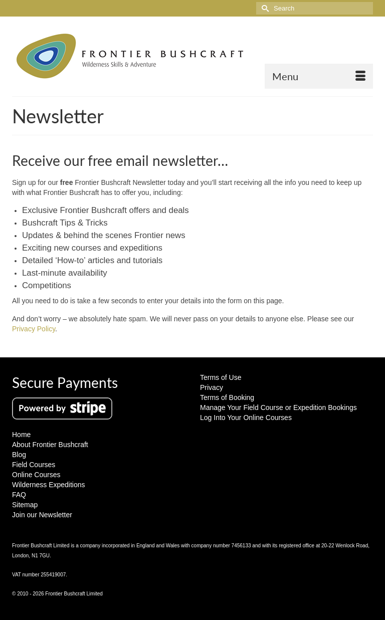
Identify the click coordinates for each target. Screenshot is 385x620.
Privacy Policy (33, 329)
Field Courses (33, 465)
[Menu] (319, 76)
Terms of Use (220, 377)
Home (21, 435)
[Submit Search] (263, 8)
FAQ (19, 495)
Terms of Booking (227, 397)
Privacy (211, 387)
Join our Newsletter (42, 515)
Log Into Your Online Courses (246, 418)
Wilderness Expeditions (48, 485)
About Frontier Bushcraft (50, 445)
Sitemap (25, 505)
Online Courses (36, 475)
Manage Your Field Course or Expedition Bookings (278, 407)
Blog (19, 455)
